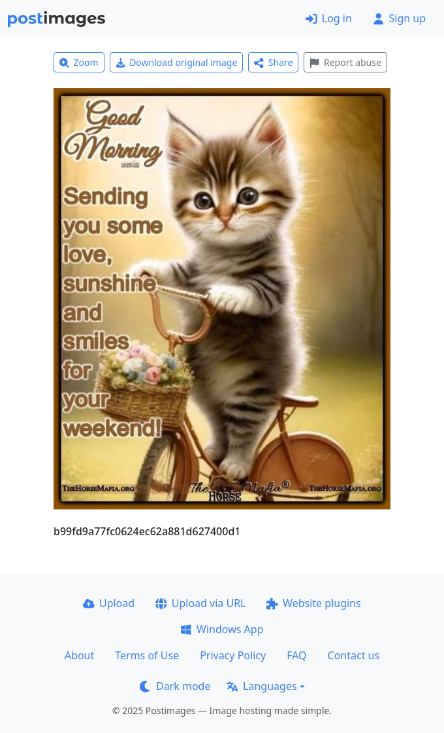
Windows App (221, 629)
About (79, 655)
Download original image (177, 62)
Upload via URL (200, 603)
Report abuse (345, 62)
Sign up (399, 18)
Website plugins (313, 603)
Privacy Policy (233, 655)
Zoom (79, 62)
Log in (329, 18)
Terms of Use (147, 655)
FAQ (296, 655)
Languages (261, 686)
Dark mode (175, 686)
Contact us (354, 655)
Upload (109, 603)
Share (273, 62)
